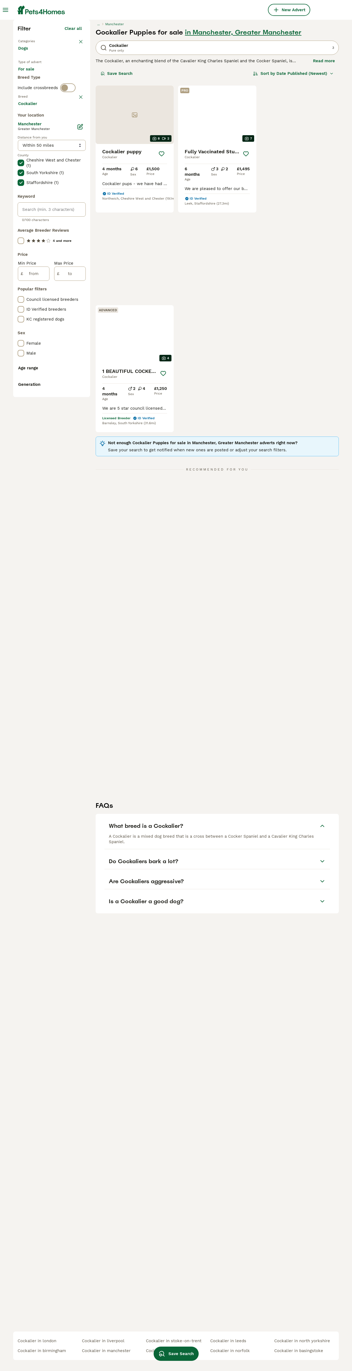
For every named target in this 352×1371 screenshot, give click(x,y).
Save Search (116, 168)
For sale (31, 174)
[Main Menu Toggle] (5, 9)
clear (77, 219)
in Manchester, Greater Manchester (243, 128)
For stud (31, 187)
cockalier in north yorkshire (302, 1340)
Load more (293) (65, 348)
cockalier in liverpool (103, 1340)
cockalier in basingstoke (298, 1350)
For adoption (63, 174)
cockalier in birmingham (42, 1350)
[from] (33, 519)
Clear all (73, 123)
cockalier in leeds (228, 1340)
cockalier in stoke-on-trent (173, 1340)
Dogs (24, 149)
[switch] (68, 208)
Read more (324, 156)
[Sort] (293, 168)
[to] (70, 519)
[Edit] (80, 372)
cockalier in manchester (106, 1350)
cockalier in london (37, 1340)
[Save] (161, 249)
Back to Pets (32, 136)
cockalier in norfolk (230, 1350)
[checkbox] (20, 248)
